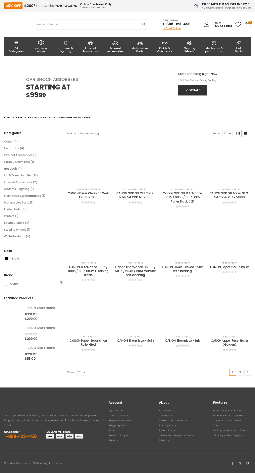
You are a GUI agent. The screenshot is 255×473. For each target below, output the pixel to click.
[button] (238, 133)
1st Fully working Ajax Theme (231, 430)
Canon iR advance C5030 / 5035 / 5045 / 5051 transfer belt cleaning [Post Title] (135, 271)
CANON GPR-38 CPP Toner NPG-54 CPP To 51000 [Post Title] (135, 195)
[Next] (247, 372)
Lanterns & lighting (16, 189)
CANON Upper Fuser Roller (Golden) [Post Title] (229, 342)
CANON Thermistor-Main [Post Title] (135, 340)
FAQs (112, 430)
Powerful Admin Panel (227, 410)
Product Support (119, 435)
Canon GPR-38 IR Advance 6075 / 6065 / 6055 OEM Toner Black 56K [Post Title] (182, 197)
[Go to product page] (12, 313)
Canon (80, 189)
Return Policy (167, 430)
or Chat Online (172, 28)
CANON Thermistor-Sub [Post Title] (182, 340)
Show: (216, 133)
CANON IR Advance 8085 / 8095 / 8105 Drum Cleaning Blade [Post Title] (88, 271)
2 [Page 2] (240, 372)
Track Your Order (119, 415)
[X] (240, 463)
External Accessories (18, 155)
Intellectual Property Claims (176, 435)
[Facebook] (233, 463)
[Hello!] (216, 24)
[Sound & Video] (41, 46)
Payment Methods (120, 420)
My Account (116, 410)
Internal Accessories (18, 182)
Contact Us (166, 415)
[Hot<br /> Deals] (238, 46)
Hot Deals (10, 169)
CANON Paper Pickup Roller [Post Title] (229, 267)
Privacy (113, 440)
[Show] (227, 133)
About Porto (166, 410)
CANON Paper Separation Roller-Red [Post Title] (88, 342)
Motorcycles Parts (16, 203)
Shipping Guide (118, 425)
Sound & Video (14, 223)
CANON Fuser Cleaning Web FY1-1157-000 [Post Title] (88, 195)
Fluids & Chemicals (17, 162)
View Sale (193, 90)
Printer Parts (92, 189)
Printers (9, 216)
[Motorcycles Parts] (140, 46)
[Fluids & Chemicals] (164, 46)
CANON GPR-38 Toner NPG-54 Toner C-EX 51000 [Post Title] (229, 195)
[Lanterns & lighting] (65, 46)
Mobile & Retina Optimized (230, 415)
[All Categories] (16, 46)
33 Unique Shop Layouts (228, 435)
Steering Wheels (15, 230)
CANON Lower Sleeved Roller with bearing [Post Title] (182, 269)
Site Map (164, 440)
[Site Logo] (15, 24)
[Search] (144, 24)
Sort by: (71, 133)
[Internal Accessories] (90, 46)
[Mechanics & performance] (214, 46)
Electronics (11, 148)
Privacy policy (168, 425)
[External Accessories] (115, 46)
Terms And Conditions (173, 420)
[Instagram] (247, 463)
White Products (14, 236)
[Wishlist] (238, 24)
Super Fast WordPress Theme (227, 423)
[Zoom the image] (15, 403)
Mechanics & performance (22, 196)
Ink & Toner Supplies (135, 189)
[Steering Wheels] (189, 46)
